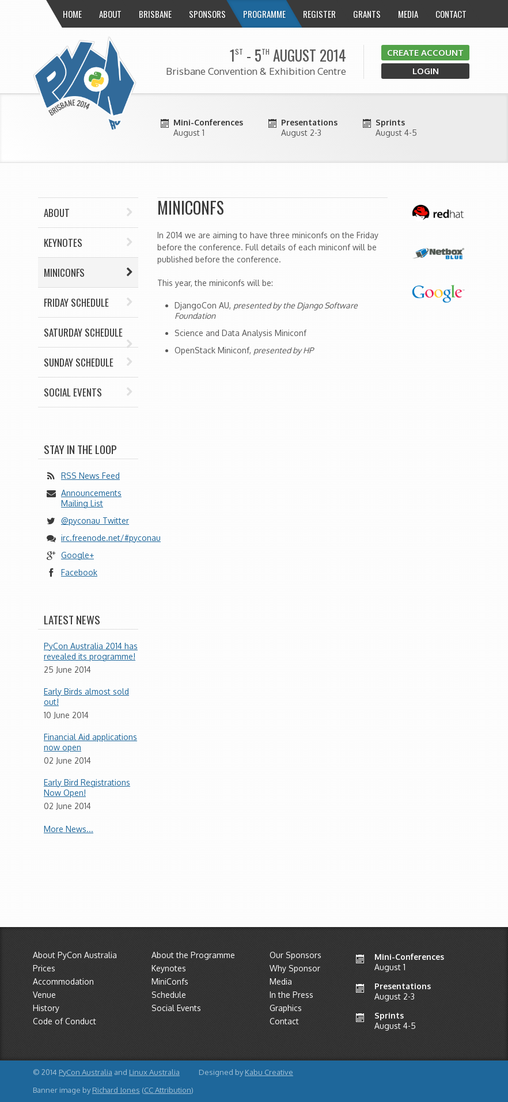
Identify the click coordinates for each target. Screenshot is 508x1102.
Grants (367, 13)
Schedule (168, 995)
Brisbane (155, 13)
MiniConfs (169, 981)
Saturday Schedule (88, 336)
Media (408, 13)
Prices (44, 968)
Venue (44, 995)
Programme (264, 13)
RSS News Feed (90, 476)
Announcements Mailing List (91, 498)
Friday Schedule (88, 302)
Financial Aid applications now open (90, 742)
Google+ (77, 555)
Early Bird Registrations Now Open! (87, 787)
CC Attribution (167, 1090)
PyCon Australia (85, 1072)
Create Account (425, 52)
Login (425, 71)
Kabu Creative (269, 1072)
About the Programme (193, 955)
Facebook (79, 572)
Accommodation (63, 981)
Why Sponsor (295, 968)
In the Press (291, 995)
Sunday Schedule (88, 362)
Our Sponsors (295, 955)
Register (319, 13)
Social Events (88, 392)
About (88, 212)
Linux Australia (154, 1072)
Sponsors (207, 13)
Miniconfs (88, 272)
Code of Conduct (64, 1021)
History (46, 1008)
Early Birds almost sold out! (86, 697)
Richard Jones (116, 1090)
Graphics (286, 1008)
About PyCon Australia (75, 955)
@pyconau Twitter (95, 520)
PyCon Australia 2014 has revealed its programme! (91, 651)
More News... (68, 829)
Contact (451, 13)
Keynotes (88, 242)
